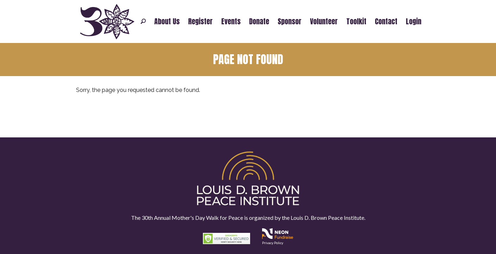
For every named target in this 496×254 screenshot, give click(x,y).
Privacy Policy (272, 243)
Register (200, 21)
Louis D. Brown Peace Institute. (327, 217)
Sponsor (290, 21)
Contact (386, 21)
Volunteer (324, 21)
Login (413, 21)
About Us (167, 21)
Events (231, 21)
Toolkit (356, 21)
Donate (259, 21)
